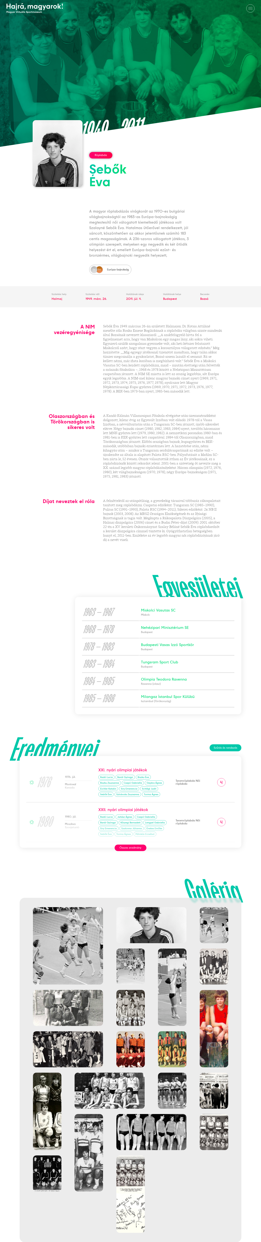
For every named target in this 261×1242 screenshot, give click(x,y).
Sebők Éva (106, 794)
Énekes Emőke (154, 828)
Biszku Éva (143, 777)
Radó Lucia (106, 777)
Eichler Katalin (108, 788)
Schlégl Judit (149, 788)
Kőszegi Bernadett (130, 822)
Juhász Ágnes (124, 816)
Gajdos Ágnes (154, 782)
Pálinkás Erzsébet (144, 834)
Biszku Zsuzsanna (109, 782)
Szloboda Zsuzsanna (127, 794)
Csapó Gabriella (133, 782)
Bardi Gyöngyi (125, 777)
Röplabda (101, 155)
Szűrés (225, 747)
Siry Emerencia (129, 788)
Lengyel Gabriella (155, 822)
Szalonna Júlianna (131, 828)
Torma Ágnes (151, 794)
